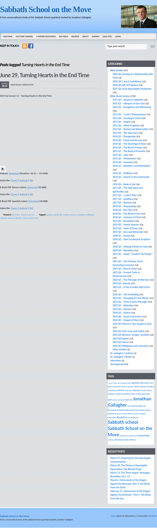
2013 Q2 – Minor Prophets (126, 125)
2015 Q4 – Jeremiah (123, 162)
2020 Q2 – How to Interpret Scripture (131, 239)
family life (58, 215)
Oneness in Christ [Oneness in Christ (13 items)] (121, 414)
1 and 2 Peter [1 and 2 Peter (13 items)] (112, 383)
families (49, 215)
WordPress (152, 516)
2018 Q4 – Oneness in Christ (127, 217)
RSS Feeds (63, 36)
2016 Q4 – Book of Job (124, 184)
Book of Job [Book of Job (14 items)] (148, 383)
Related (75, 36)
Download (14, 173)
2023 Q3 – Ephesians (123, 305)
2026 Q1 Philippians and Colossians (130, 345)
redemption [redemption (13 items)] (112, 417)
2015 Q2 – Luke (120, 154)
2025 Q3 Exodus (121, 338)
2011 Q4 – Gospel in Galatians (128, 99)
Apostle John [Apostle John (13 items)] (126, 383)
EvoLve (113, 516)
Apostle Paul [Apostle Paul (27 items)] (137, 382)
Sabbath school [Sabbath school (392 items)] (123, 422)
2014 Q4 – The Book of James (127, 147)
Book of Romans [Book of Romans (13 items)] (128, 387)
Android (23, 180)
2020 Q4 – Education (123, 250)
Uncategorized (117, 364)
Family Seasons (69, 215)
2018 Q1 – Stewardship (124, 206)
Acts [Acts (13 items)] (119, 383)
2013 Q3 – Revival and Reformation (130, 129)
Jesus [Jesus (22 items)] (127, 399)
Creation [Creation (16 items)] (150, 386)
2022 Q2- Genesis (121, 283)
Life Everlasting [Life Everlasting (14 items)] (136, 406)
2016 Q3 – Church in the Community (131, 176)
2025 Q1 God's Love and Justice (128, 331)
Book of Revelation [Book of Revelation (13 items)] (114, 387)
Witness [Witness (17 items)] (132, 439)
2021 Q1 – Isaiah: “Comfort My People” (133, 254)
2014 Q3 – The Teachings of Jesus (129, 143)
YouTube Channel (24, 36)
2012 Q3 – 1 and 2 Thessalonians (129, 114)
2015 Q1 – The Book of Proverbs (129, 151)
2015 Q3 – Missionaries (124, 158)
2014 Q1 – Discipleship (124, 136)
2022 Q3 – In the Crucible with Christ (131, 287)
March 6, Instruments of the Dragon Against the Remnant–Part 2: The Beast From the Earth (130, 484)
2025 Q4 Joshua (121, 342)
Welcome (7, 36)
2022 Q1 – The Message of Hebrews (131, 279)
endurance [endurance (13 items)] (128, 390)
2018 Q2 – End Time (123, 209)
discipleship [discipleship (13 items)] (112, 390)
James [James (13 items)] (115, 400)
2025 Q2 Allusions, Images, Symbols (131, 334)
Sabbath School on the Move (45, 9)
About (85, 36)
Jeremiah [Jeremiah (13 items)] (121, 400)
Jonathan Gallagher (85, 215)
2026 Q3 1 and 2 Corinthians (127, 81)
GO (153, 46)
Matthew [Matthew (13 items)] (148, 410)
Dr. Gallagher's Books (121, 356)
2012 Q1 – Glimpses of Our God (129, 103)
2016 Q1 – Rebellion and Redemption (131, 165)
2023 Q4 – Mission (122, 309)
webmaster (28, 85)
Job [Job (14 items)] (131, 400)
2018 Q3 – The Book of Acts (126, 213)
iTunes (14, 180)
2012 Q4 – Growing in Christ (127, 118)
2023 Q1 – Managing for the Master (131, 298)
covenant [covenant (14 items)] (143, 386)
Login (118, 36)
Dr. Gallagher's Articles (121, 353)
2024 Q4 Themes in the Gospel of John (132, 323)
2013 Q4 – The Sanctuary (125, 132)
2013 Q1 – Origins (122, 121)
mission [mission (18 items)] (111, 413)
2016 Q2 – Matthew (123, 173)
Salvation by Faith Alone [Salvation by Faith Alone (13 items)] (128, 436)
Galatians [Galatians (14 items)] (111, 394)
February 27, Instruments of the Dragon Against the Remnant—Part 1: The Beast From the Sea (130, 495)
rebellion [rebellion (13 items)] (143, 414)
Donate (95, 36)
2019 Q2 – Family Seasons (23, 215)
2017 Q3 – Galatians (123, 199)
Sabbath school (6, 218)
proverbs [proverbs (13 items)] (136, 414)
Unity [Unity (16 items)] (126, 440)
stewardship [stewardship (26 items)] (143, 435)
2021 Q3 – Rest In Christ (125, 268)
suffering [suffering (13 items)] (111, 440)
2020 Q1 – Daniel (121, 235)
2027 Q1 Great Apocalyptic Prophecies (132, 88)
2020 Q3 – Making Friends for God (130, 246)
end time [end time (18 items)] (120, 390)
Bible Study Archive (120, 96)
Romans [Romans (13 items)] (136, 417)
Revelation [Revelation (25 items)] (122, 417)
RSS (31, 180)
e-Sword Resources (46, 36)
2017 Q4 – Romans (122, 202)
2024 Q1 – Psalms (122, 312)
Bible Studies (116, 70)
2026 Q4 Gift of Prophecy (125, 85)
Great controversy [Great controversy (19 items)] (138, 394)
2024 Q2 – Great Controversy (127, 316)
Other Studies (120, 349)
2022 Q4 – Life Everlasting (126, 294)
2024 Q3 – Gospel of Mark (126, 320)
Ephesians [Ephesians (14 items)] (137, 390)
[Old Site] (107, 36)
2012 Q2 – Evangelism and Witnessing (132, 107)
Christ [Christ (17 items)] (136, 386)
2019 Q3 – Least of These (125, 228)
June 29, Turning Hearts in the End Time (44, 75)
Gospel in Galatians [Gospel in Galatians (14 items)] (122, 394)
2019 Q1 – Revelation (123, 221)
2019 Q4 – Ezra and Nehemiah (128, 231)
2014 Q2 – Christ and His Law (127, 140)
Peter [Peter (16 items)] (130, 413)
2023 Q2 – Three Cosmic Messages (130, 301)
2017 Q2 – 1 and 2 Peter (125, 195)
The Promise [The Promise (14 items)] (119, 440)
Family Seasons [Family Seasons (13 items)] (146, 390)
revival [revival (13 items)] (130, 417)
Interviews (115, 360)
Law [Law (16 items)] (129, 406)
